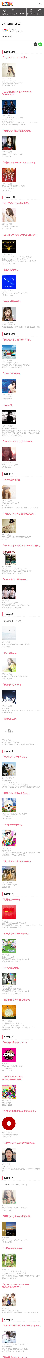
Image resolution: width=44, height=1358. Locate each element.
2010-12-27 (14, 29)
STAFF (12, 31)
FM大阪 (19, 31)
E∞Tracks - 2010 (11, 23)
